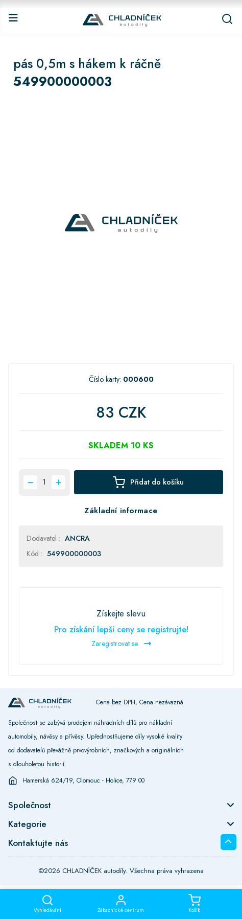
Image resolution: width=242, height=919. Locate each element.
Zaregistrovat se (121, 643)
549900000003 (74, 553)
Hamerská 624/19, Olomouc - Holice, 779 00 (83, 780)
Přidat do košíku (148, 482)
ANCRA (77, 538)
